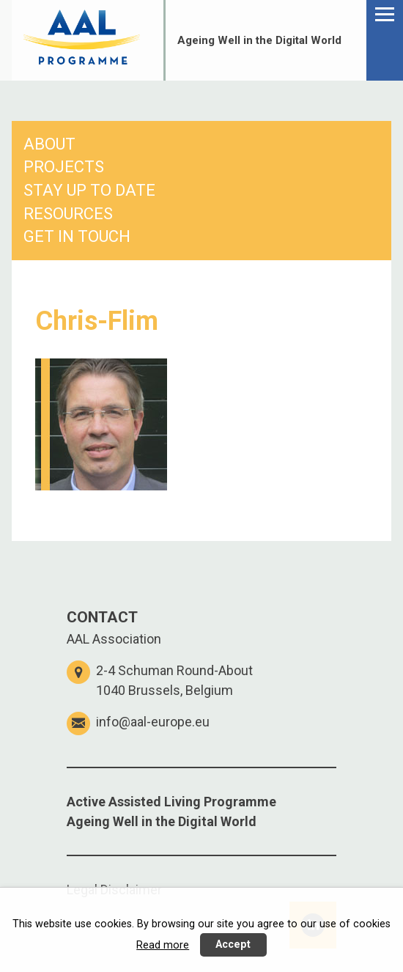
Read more (162, 945)
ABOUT (49, 144)
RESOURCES (68, 214)
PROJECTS (63, 167)
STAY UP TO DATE (89, 190)
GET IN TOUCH (76, 236)
